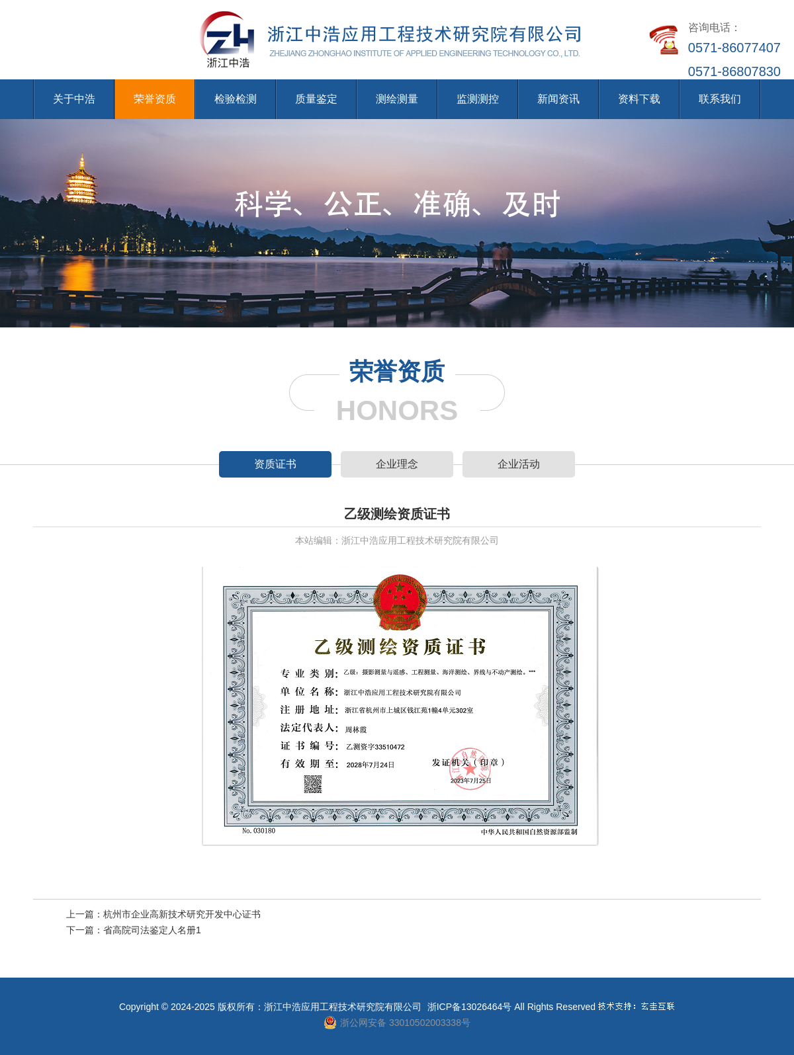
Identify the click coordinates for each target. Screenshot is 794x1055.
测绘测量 (397, 99)
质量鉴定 (316, 99)
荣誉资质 (155, 99)
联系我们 (720, 99)
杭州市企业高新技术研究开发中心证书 (182, 914)
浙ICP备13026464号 (469, 1006)
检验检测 (235, 99)
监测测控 (478, 99)
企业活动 (519, 464)
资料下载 (639, 99)
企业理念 (397, 464)
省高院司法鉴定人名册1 (152, 930)
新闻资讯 (558, 99)
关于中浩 (74, 99)
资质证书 (275, 464)
